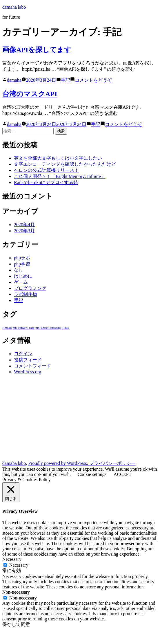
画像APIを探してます (36, 49)
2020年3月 (24, 230)
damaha (14, 80)
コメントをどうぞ (93, 80)
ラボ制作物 (25, 294)
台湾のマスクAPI (29, 94)
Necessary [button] (11, 559)
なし (18, 269)
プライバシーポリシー (112, 463)
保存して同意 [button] (16, 624)
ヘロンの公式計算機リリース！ (46, 170)
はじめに (23, 276)
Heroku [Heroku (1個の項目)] (7, 327)
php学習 (22, 263)
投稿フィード (28, 359)
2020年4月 (24, 224)
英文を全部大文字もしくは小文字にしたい (58, 158)
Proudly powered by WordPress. (58, 463)
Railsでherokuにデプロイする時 (46, 182)
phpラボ (22, 257)
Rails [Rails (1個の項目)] (65, 327)
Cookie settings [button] (92, 474)
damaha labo (14, 7)
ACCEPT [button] (122, 474)
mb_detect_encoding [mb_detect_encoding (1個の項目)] (48, 327)
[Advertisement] (80, 420)
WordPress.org (27, 371)
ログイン (23, 353)
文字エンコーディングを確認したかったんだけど (65, 164)
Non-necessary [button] (16, 592)
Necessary (18, 565)
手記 (65, 80)
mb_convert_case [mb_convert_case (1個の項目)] (23, 327)
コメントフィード (32, 365)
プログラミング (30, 288)
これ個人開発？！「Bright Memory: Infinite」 (60, 176)
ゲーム (21, 282)
